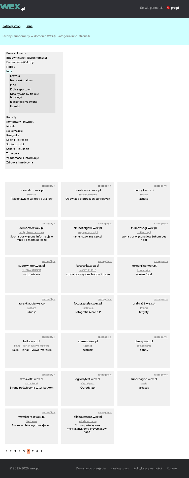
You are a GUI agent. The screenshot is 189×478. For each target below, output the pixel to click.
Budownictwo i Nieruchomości (26, 57)
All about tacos (88, 421)
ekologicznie (144, 345)
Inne (29, 26)
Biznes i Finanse (16, 53)
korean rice (143, 270)
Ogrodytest (87, 383)
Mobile (10, 126)
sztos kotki (31, 383)
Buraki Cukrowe (88, 194)
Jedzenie (31, 421)
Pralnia (144, 307)
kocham (31, 307)
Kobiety (11, 117)
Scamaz (87, 345)
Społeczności (15, 144)
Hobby (10, 67)
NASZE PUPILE (87, 270)
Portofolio (87, 307)
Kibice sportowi (20, 89)
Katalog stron (11, 26)
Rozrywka (12, 135)
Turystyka (12, 153)
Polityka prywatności (148, 468)
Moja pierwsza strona (31, 232)
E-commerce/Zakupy (20, 62)
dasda (144, 383)
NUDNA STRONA (31, 270)
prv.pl (175, 8)
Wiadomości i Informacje (22, 158)
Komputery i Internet (20, 121)
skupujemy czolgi (88, 232)
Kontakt (172, 468)
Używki (15, 106)
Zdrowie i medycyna (19, 162)
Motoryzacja (14, 130)
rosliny (144, 194)
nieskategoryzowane (23, 102)
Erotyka (15, 76)
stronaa (31, 194)
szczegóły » (48, 185)
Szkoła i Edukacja (17, 149)
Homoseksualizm (21, 80)
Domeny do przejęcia (91, 468)
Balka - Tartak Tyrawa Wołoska (31, 345)
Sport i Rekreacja (17, 140)
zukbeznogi (144, 232)
